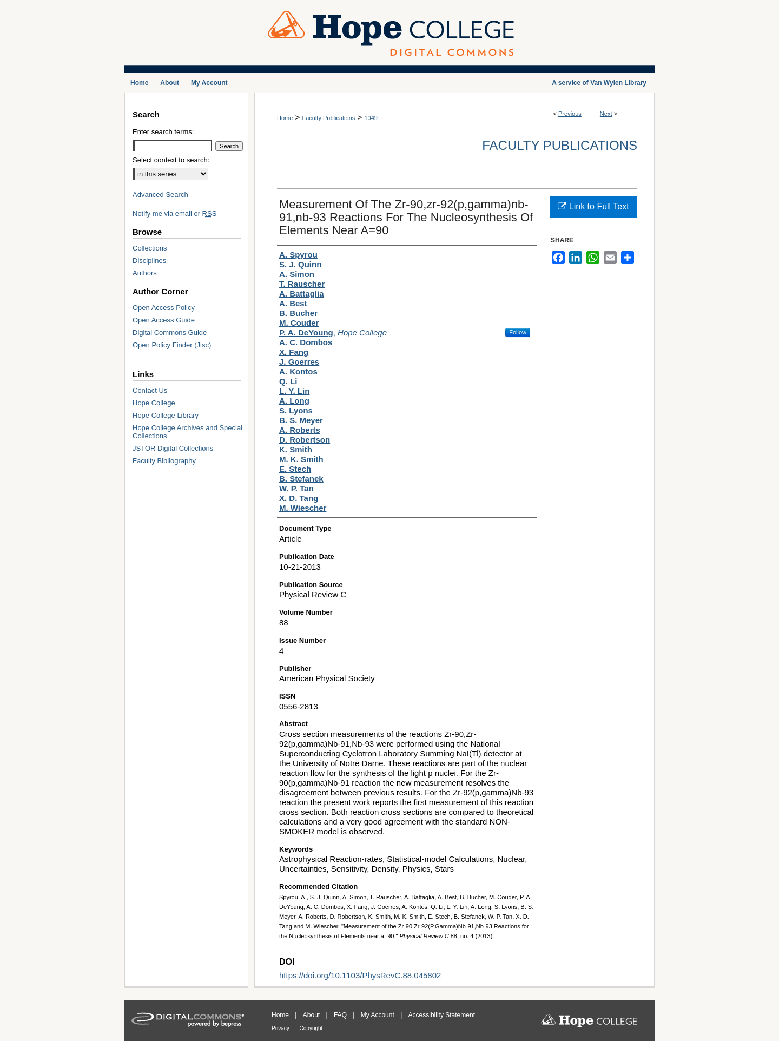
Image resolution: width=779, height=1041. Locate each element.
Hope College (154, 403)
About (312, 1015)
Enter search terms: (163, 132)
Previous (570, 113)
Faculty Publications (328, 118)
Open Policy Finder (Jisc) (172, 345)
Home (285, 118)
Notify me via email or (174, 213)
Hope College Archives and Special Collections (187, 432)
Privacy (281, 1028)
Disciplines (149, 260)
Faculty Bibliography (164, 461)
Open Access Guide (164, 320)
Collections (150, 248)
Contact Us (150, 390)
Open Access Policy (164, 308)
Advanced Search (160, 194)
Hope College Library (166, 415)
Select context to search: (171, 160)
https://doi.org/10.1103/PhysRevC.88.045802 (360, 975)
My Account (378, 1015)
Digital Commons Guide (170, 332)
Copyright (311, 1028)
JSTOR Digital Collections (173, 448)
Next (606, 113)
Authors (145, 273)
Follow (517, 332)
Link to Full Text (593, 206)
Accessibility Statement (441, 1015)
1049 (370, 118)
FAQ (341, 1015)
